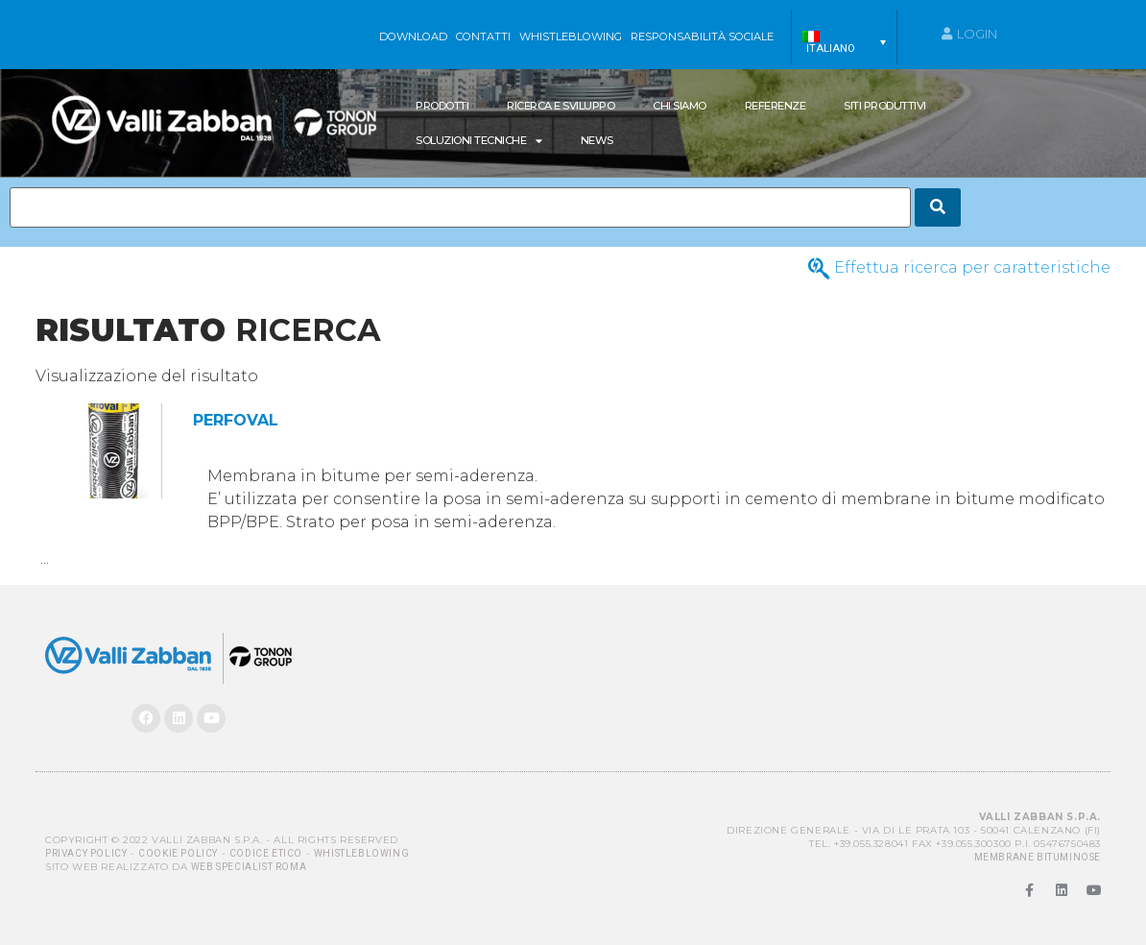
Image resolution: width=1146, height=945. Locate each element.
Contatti (483, 36)
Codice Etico (265, 853)
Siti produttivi (885, 105)
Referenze (775, 105)
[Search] (938, 207)
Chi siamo (679, 105)
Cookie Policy (178, 853)
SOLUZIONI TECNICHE (479, 141)
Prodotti (442, 105)
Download (413, 36)
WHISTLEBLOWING (570, 36)
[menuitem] (844, 42)
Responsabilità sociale (702, 36)
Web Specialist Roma (248, 866)
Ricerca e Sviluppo (560, 105)
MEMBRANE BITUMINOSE (1037, 857)
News (597, 140)
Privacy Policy (86, 853)
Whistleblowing (361, 853)
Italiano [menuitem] (830, 48)
